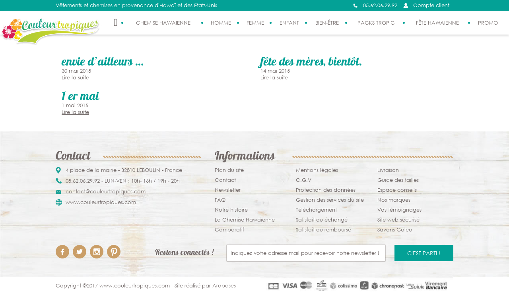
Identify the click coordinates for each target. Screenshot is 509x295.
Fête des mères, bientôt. (311, 63)
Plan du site (229, 170)
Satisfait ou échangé (322, 219)
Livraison (388, 170)
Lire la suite (75, 77)
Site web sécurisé (398, 219)
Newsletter (228, 190)
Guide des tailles (398, 180)
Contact (225, 180)
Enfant (289, 22)
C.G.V (303, 180)
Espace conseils (397, 190)
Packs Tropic (376, 22)
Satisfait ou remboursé (323, 229)
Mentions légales (317, 170)
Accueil (115, 23)
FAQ (220, 200)
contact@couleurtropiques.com (106, 191)
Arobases (224, 285)
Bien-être (327, 22)
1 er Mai (80, 97)
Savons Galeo (394, 229)
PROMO (488, 22)
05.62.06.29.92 (380, 5)
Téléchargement (316, 209)
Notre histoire (231, 209)
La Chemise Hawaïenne (245, 219)
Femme (255, 22)
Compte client (431, 5)
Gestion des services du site (330, 200)
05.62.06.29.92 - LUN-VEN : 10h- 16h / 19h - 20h (123, 180)
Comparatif (229, 229)
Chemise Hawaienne (163, 22)
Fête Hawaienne (437, 22)
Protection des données (326, 190)
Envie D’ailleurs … (103, 63)
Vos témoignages (399, 209)
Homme (221, 22)
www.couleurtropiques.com (101, 202)
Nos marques (393, 200)
